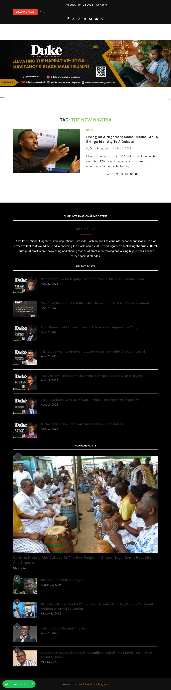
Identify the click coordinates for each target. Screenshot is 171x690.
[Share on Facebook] (113, 174)
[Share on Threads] (126, 174)
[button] (40, 12)
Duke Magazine (99, 148)
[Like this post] (108, 174)
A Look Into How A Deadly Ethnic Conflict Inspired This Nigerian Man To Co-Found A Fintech (97, 655)
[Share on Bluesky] (131, 174)
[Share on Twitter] (117, 174)
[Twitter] (73, 19)
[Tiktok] (102, 19)
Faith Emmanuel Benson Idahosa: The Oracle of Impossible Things (90, 327)
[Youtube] (90, 19)
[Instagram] (79, 19)
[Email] (96, 19)
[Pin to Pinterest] (122, 174)
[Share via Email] (136, 174)
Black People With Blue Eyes (62, 580)
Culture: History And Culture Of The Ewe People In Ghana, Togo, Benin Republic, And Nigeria (82, 560)
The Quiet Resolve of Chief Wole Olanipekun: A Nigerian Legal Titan (90, 400)
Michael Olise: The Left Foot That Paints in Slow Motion (82, 424)
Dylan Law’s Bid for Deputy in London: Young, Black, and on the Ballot (92, 279)
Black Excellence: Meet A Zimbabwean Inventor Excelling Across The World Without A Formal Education (97, 606)
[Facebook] (68, 19)
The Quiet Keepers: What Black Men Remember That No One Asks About (95, 303)
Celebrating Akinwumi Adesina (63, 628)
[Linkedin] (85, 19)
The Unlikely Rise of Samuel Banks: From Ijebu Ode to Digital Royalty (92, 376)
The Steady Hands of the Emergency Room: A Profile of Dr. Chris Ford (93, 351)
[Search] (169, 99)
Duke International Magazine (93, 684)
